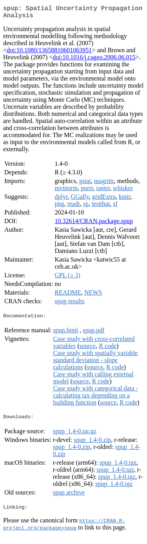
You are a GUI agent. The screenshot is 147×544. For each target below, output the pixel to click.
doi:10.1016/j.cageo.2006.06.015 (94, 60)
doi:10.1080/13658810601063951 (49, 53)
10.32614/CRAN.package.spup (93, 224)
